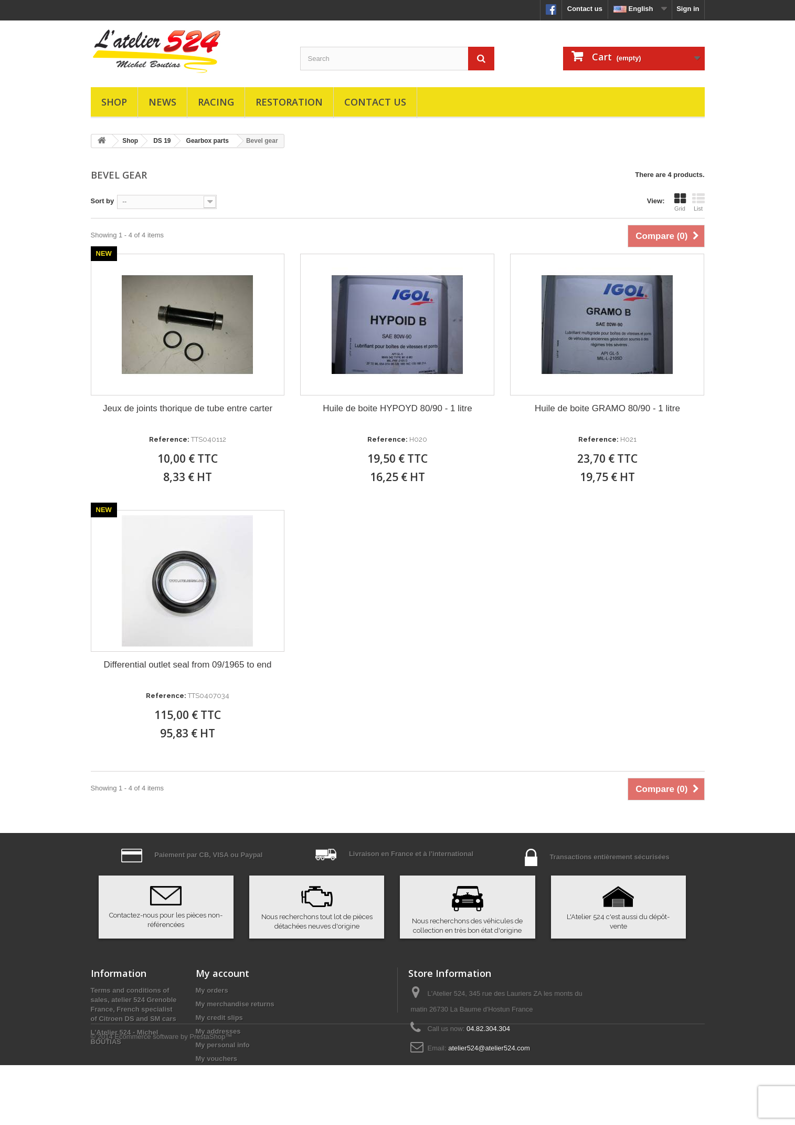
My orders (212, 990)
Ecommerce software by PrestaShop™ (173, 1096)
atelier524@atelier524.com (489, 1048)
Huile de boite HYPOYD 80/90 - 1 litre (397, 408)
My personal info (223, 1045)
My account (222, 973)
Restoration (289, 102)
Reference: (169, 439)
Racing (216, 102)
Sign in (687, 9)
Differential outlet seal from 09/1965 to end (187, 665)
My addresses (218, 1031)
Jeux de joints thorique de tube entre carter (187, 408)
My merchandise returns (235, 1004)
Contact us (584, 9)
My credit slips (219, 1018)
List (698, 202)
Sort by (102, 201)
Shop (114, 102)
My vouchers (216, 1058)
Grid (680, 202)
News (162, 102)
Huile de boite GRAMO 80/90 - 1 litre (607, 408)
